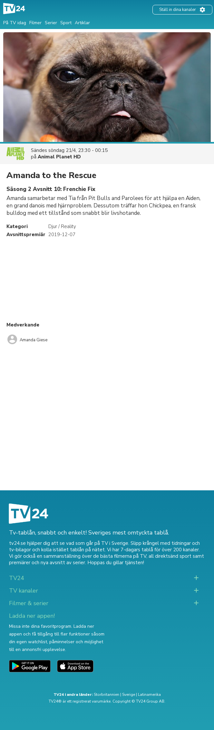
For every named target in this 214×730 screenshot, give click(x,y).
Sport (66, 23)
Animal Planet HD (59, 157)
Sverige (128, 694)
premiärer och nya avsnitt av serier (47, 562)
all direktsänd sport (170, 556)
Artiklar (82, 23)
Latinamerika (149, 694)
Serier (51, 23)
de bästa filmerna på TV (119, 556)
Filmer (35, 23)
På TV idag (14, 23)
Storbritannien (106, 694)
